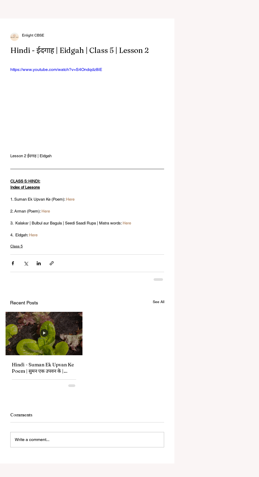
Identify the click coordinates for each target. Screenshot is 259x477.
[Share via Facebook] (12, 263)
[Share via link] (51, 263)
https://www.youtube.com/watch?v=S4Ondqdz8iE (56, 69)
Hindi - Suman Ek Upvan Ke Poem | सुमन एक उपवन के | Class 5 (43, 368)
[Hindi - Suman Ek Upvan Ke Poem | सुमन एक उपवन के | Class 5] (44, 333)
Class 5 (16, 246)
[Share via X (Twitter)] (25, 263)
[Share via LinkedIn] (38, 263)
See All (158, 302)
